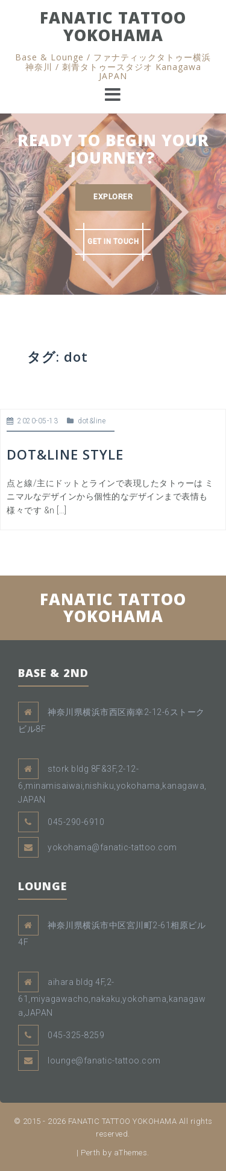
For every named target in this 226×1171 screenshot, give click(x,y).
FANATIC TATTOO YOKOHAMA (113, 26)
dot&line (91, 421)
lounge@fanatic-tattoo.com (104, 1060)
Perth (91, 1152)
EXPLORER (113, 197)
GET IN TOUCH (113, 241)
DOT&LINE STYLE (65, 454)
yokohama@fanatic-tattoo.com (112, 847)
